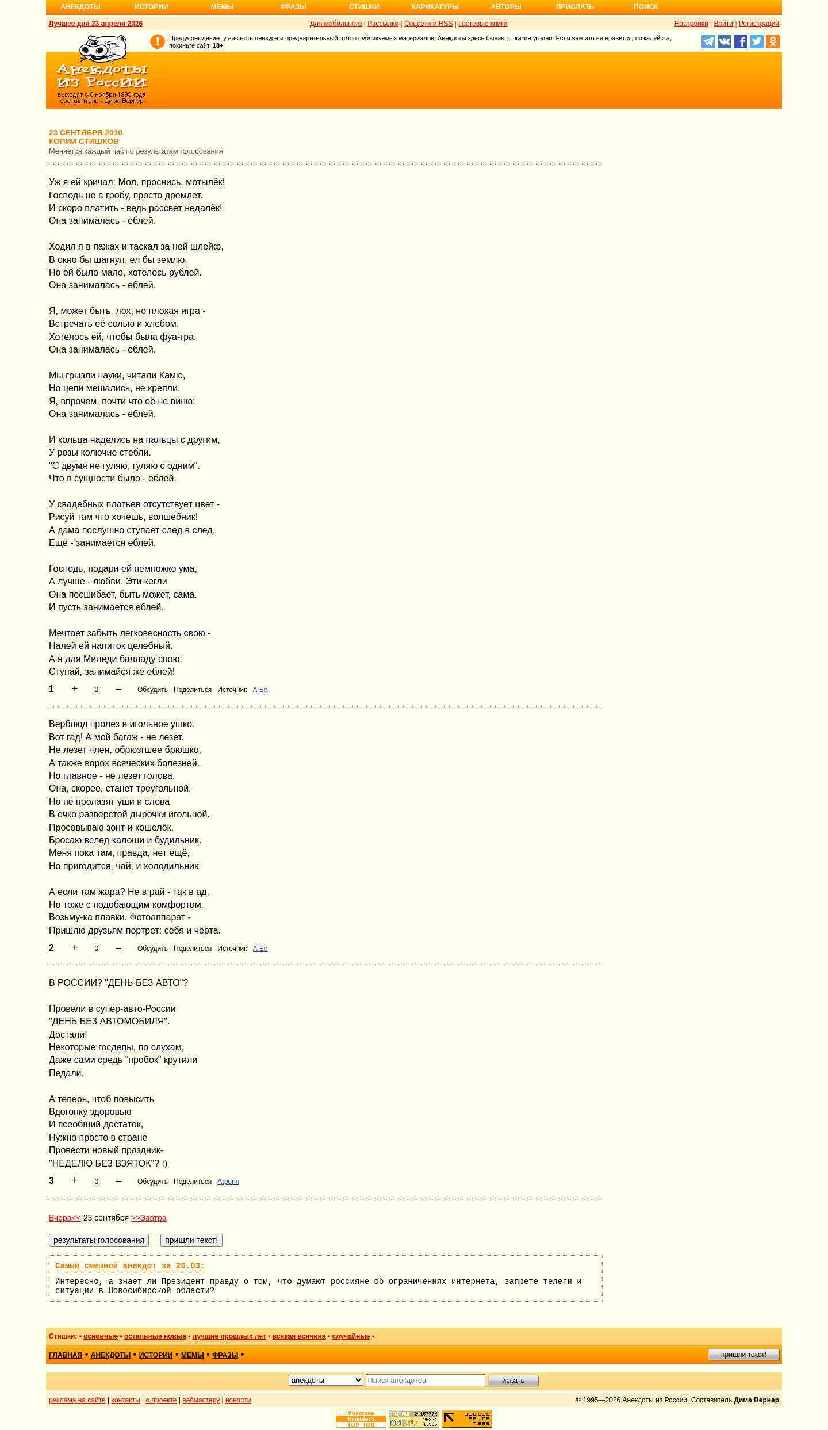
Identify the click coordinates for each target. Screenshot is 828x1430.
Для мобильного (336, 24)
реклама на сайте (77, 1400)
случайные (351, 1336)
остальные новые (155, 1336)
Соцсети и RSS (428, 24)
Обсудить (152, 690)
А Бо (260, 690)
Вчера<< (65, 1217)
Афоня (228, 1181)
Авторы (506, 7)
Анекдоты (80, 7)
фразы (225, 1355)
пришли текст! (743, 1355)
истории (156, 1355)
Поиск (646, 7)
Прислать (575, 7)
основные (100, 1336)
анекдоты (111, 1355)
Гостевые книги (482, 24)
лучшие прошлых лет (229, 1336)
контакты (126, 1400)
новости (238, 1400)
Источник (232, 690)
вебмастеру (201, 1400)
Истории (151, 7)
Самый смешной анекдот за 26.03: (130, 1266)
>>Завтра (149, 1217)
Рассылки (382, 24)
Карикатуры (435, 7)
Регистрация (759, 24)
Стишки (364, 7)
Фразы (293, 7)
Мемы (222, 7)
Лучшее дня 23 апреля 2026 (96, 24)
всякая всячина (299, 1336)
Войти (723, 24)
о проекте (161, 1400)
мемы (192, 1355)
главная (65, 1355)
